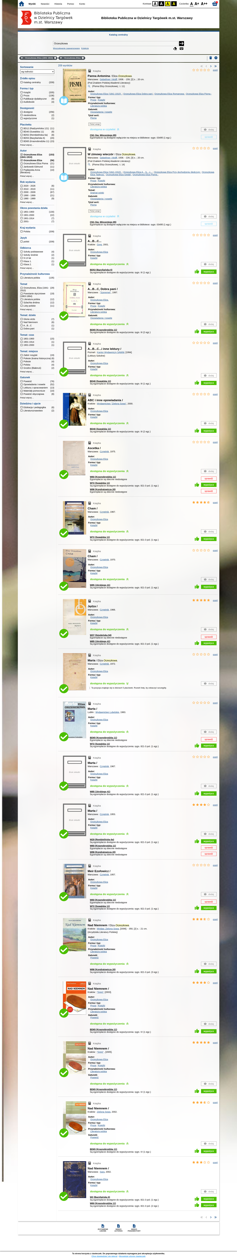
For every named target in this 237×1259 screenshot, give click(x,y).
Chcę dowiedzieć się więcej (104, 1256)
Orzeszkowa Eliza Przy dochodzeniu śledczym (177, 172)
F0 (191, 3)
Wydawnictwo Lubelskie (107, 712)
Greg (99, 244)
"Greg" (100, 992)
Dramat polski (97, 193)
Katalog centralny (118, 34)
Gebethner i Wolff (108, 79)
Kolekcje (85, 48)
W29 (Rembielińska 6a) (102, 839)
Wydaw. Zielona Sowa (108, 928)
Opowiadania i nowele (101, 112)
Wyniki (32, 4)
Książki (101, 100)
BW (161, 3)
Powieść (94, 957)
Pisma (93, 118)
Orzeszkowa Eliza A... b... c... (138, 172)
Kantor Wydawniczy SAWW (110, 352)
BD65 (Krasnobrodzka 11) (103, 330)
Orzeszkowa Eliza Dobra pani (138, 94)
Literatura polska (98, 106)
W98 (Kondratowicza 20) (103, 489)
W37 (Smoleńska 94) (100, 635)
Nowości (45, 4)
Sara (102, 1172)
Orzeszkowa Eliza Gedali (118, 174)
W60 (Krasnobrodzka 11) (103, 477)
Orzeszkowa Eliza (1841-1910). (106, 94)
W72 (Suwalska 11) (100, 483)
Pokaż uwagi (95, 124)
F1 (196, 3)
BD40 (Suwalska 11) (100, 381)
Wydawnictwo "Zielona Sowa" (111, 403)
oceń (215, 70)
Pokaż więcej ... (27, 145)
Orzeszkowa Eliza (99, 252)
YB (167, 3)
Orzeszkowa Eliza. (99, 300)
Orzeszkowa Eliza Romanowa (169, 94)
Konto (82, 4)
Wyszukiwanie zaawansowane (66, 48)
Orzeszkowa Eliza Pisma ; (199, 94)
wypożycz (209, 271)
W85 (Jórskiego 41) (100, 585)
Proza (93, 100)
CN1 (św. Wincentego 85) (103, 135)
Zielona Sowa (103, 1112)
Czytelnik (104, 451)
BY (174, 3)
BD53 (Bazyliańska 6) (101, 270)
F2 (204, 3)
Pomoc (70, 4)
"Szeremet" (105, 292)
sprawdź (209, 137)
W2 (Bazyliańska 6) (100, 1197)
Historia (58, 4)
